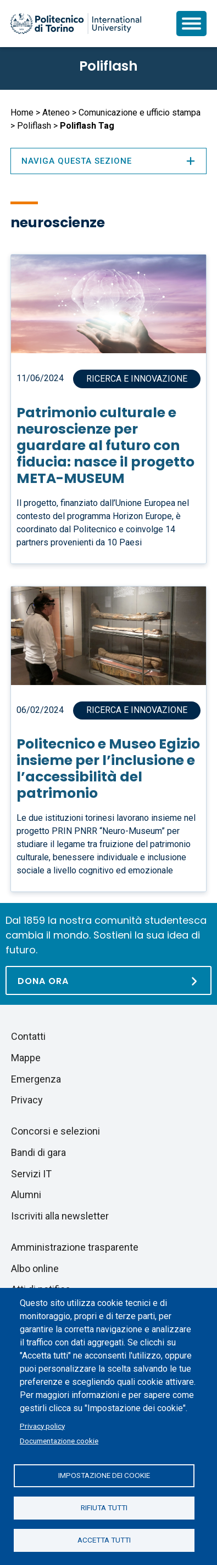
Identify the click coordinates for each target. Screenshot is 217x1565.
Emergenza (36, 1079)
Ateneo (56, 112)
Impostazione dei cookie (104, 1475)
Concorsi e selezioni (55, 1131)
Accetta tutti (104, 1539)
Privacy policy (42, 1426)
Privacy (27, 1100)
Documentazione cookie (59, 1440)
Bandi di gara (38, 1152)
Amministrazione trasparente (74, 1247)
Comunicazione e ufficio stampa (140, 112)
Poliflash (108, 66)
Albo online (35, 1268)
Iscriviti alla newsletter (60, 1216)
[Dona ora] (108, 980)
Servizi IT (31, 1173)
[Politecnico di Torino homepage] (75, 23)
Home (22, 112)
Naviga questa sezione (108, 161)
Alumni (26, 1194)
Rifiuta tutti (104, 1507)
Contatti (28, 1036)
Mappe (26, 1057)
